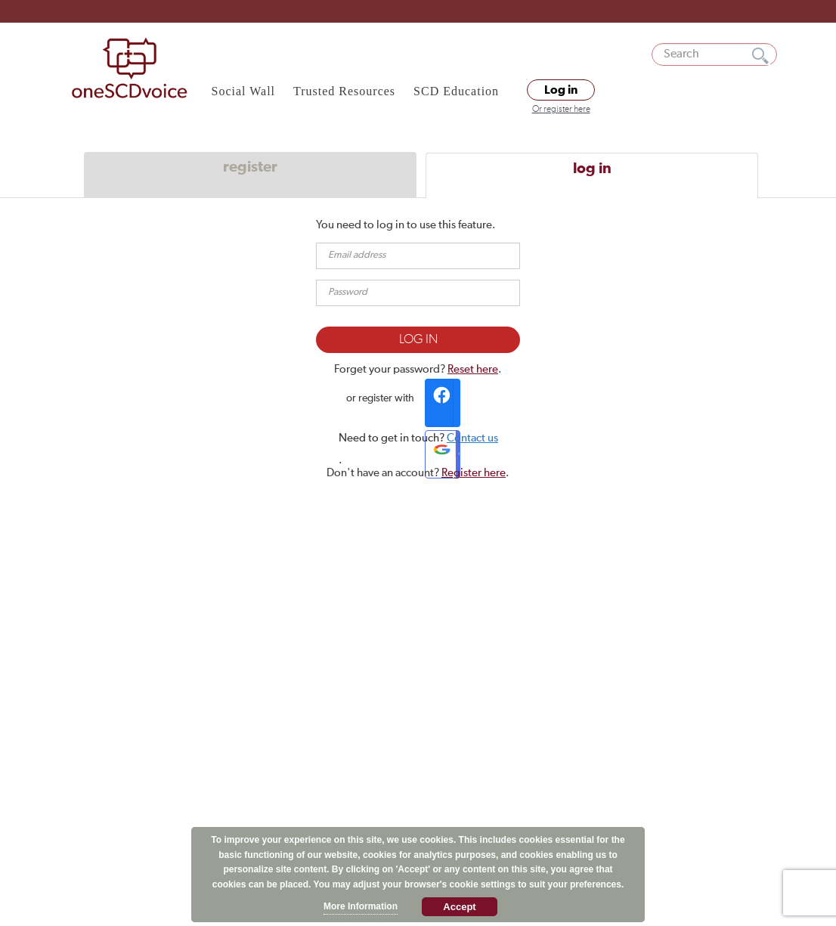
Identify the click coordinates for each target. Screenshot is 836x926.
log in (592, 168)
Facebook (444, 402)
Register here (473, 472)
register (250, 167)
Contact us (472, 438)
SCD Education (456, 91)
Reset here (472, 369)
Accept (459, 906)
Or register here (561, 109)
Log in (560, 90)
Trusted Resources (344, 91)
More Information (361, 906)
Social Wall (244, 91)
